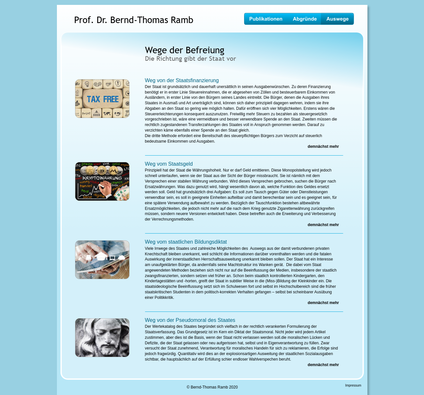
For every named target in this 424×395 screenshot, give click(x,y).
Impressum (353, 385)
